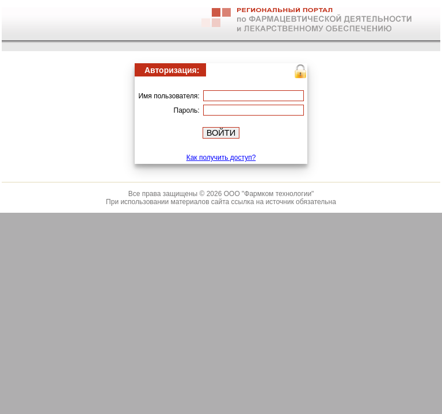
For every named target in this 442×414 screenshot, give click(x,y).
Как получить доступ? (221, 158)
